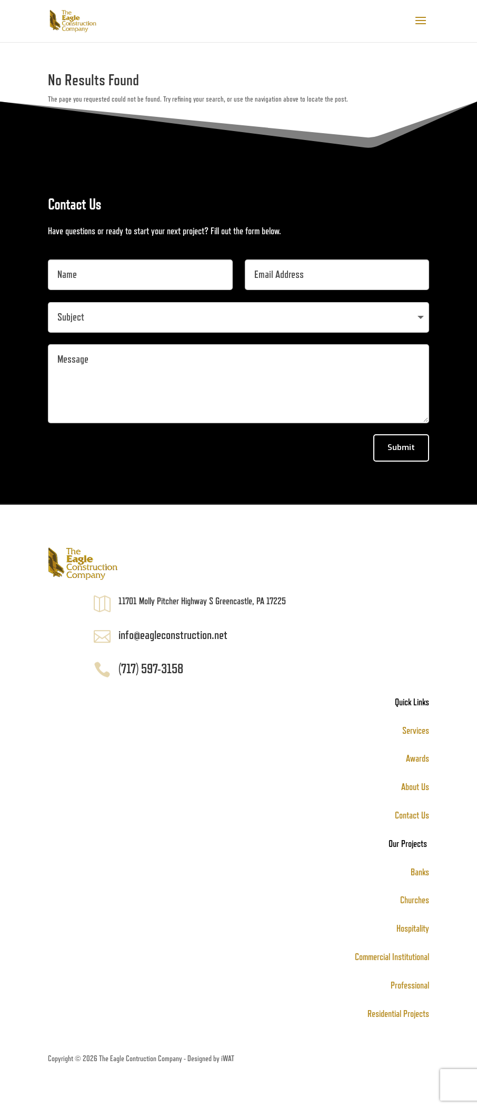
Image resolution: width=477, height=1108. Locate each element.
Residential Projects (398, 1014)
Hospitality (412, 928)
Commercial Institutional (392, 957)
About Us (415, 787)
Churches (414, 900)
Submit (401, 447)
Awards (417, 758)
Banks (420, 872)
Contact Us (412, 815)
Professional (410, 985)
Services (415, 730)
